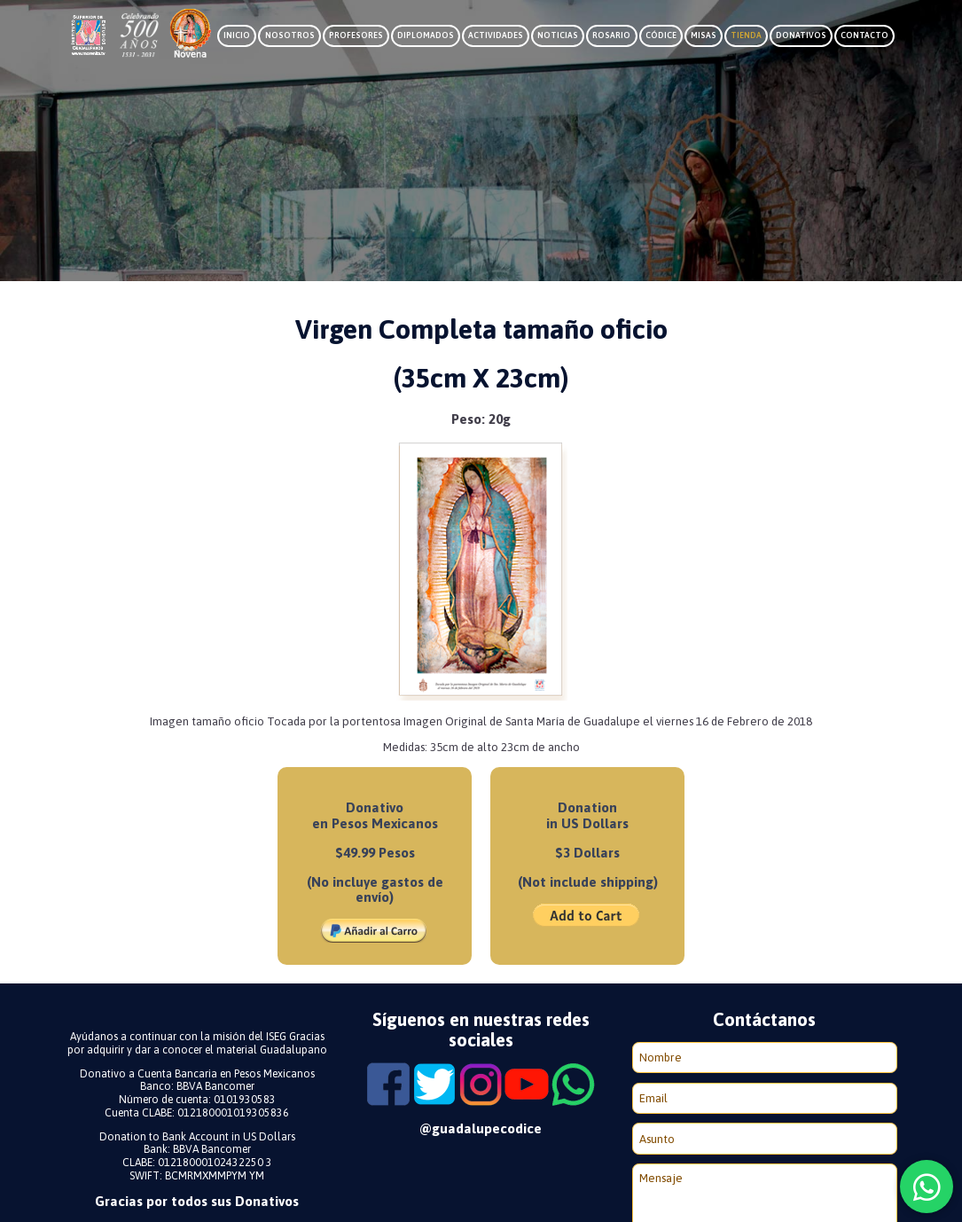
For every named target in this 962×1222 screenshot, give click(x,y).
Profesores (356, 35)
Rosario (611, 35)
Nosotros (290, 35)
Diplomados (425, 35)
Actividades (495, 35)
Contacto (864, 35)
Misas (703, 35)
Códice (661, 35)
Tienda (746, 35)
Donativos (801, 35)
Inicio (236, 35)
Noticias (557, 35)
